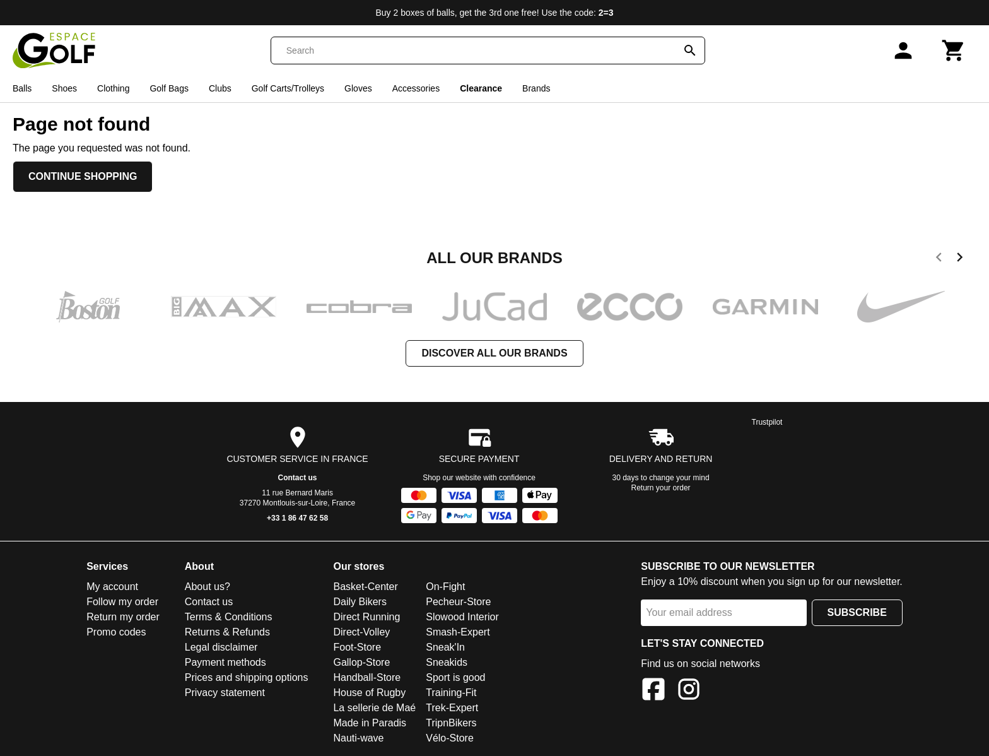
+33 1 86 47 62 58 (297, 518)
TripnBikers (451, 723)
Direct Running (366, 616)
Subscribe (857, 612)
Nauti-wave (358, 738)
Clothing (113, 88)
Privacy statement (225, 692)
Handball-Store (367, 677)
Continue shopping (82, 176)
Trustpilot (767, 422)
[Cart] (953, 50)
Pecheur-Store (458, 601)
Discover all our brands (494, 353)
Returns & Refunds (227, 632)
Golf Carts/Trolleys (288, 88)
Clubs (220, 88)
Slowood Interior (462, 616)
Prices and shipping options (246, 677)
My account (112, 586)
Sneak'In (445, 647)
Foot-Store (357, 647)
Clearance (481, 88)
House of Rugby (369, 692)
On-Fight (445, 586)
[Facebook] (653, 691)
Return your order (661, 487)
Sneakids (446, 662)
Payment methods (225, 662)
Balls (22, 88)
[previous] (939, 259)
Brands (536, 88)
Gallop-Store (361, 662)
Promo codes (116, 632)
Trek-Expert (452, 707)
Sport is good (455, 677)
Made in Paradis (369, 723)
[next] (960, 259)
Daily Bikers (359, 601)
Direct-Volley (361, 632)
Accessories (416, 88)
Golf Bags (168, 88)
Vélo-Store (450, 738)
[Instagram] (688, 691)
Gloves (358, 88)
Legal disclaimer (221, 647)
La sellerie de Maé (374, 707)
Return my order (123, 616)
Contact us (297, 477)
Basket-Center (365, 586)
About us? (207, 586)
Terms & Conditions (228, 616)
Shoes (64, 88)
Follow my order (122, 601)
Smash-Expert (457, 632)
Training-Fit (451, 692)
